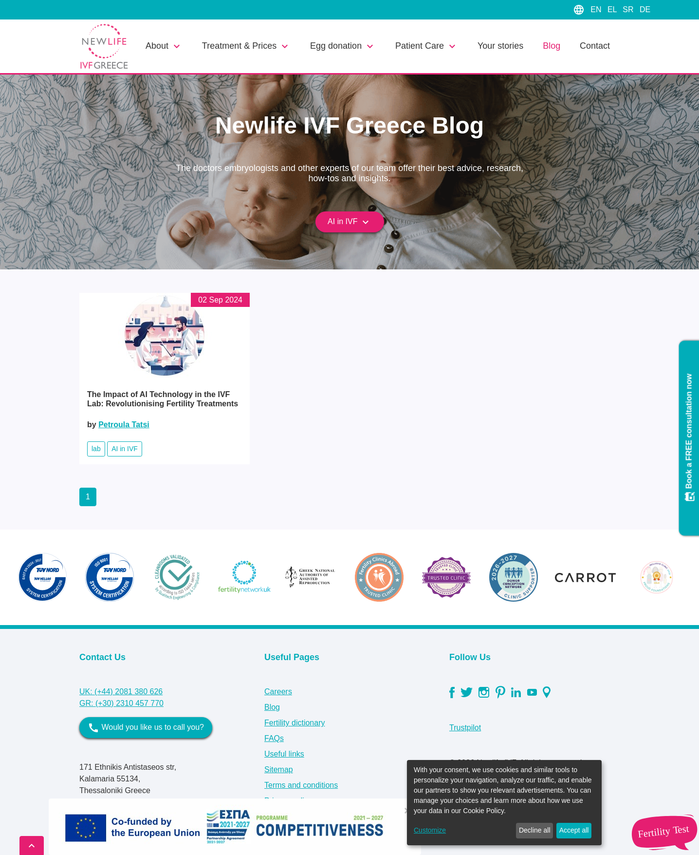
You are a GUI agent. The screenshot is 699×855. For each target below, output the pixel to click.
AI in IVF (349, 222)
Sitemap (278, 769)
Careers (278, 691)
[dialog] (504, 802)
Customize (430, 830)
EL (613, 9)
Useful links (284, 754)
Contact (595, 46)
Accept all (574, 830)
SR (629, 9)
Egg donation (343, 46)
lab (96, 449)
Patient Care (426, 46)
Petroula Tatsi (123, 424)
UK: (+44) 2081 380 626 (121, 691)
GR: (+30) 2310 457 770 (121, 703)
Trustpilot (465, 727)
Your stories (500, 46)
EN (597, 9)
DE (645, 9)
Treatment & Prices (246, 46)
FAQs (274, 738)
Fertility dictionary (294, 723)
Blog (551, 46)
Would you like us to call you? (146, 728)
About (164, 46)
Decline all (535, 830)
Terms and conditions (301, 785)
